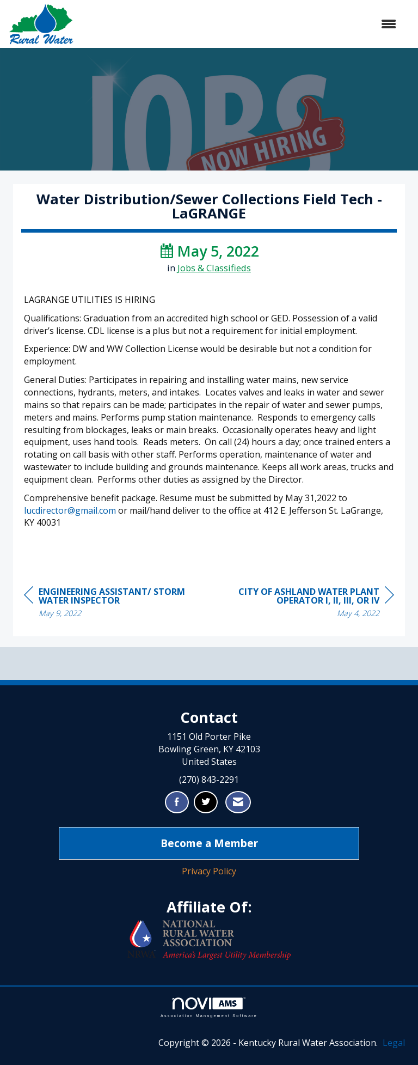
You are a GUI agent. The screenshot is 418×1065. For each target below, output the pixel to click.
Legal (394, 1043)
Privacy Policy (209, 871)
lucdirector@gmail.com (70, 510)
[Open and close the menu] (240, 24)
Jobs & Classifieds (214, 267)
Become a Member (209, 843)
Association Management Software (209, 1007)
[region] (312, 604)
